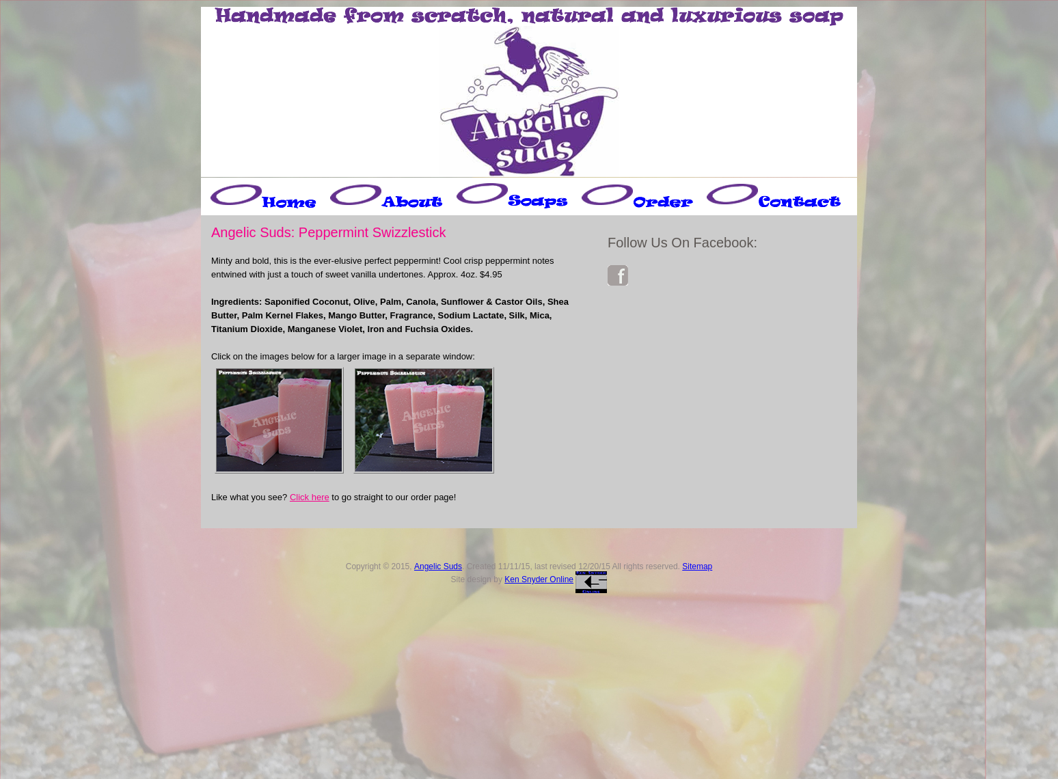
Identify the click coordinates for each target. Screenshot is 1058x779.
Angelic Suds (438, 566)
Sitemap (697, 566)
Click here (309, 497)
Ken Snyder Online (538, 579)
